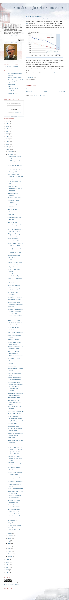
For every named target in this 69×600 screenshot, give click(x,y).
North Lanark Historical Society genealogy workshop (14, 388)
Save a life (10, 363)
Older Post (62, 91)
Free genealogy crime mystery (15, 481)
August (10, 538)
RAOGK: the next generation (15, 355)
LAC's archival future (13, 426)
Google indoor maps (13, 238)
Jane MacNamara (12, 91)
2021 (7, 126)
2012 (7, 149)
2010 (7, 562)
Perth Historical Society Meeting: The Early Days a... (15, 315)
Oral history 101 (12, 366)
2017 (7, 136)
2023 (7, 121)
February (10, 553)
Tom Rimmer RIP (12, 324)
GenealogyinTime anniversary (15, 332)
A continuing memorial (13, 444)
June (9, 543)
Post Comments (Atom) (39, 95)
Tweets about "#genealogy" (11, 66)
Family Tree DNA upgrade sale (16, 411)
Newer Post (29, 91)
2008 (7, 567)
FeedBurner (17, 112)
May (9, 546)
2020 (7, 128)
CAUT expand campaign (14, 255)
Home (45, 91)
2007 (7, 570)
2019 (7, 131)
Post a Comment (29, 88)
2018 (7, 134)
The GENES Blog (12, 93)
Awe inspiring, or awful (14, 397)
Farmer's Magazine (12, 423)
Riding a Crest (11, 523)
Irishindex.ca (11, 306)
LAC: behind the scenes (14, 361)
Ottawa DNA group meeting (15, 278)
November (11, 154)
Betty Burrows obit (12, 209)
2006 (7, 572)
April (9, 548)
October (10, 533)
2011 (7, 559)
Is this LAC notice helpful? (15, 241)
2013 (7, 146)
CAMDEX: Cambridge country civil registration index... (15, 458)
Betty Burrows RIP (12, 222)
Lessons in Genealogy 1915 (15, 299)
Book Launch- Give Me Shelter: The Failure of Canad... (14, 402)
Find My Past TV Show (14, 358)
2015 (7, 141)
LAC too (10, 212)
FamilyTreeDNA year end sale (15, 421)
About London (11, 437)
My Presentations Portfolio (15, 73)
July (9, 541)
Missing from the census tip (15, 297)
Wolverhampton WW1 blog (15, 262)
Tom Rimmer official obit (14, 252)
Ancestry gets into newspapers (15, 179)
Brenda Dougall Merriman (15, 77)
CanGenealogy (12, 84)
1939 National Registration (14, 285)
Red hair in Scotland (13, 470)
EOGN (10, 86)
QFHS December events (14, 327)
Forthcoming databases (13, 339)
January (10, 556)
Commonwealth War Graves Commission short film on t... (15, 515)
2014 (7, 144)
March (10, 551)
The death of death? (35, 16)
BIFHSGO (10, 75)
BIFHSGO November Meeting (15, 488)
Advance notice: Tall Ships (14, 217)
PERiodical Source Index (14, 197)
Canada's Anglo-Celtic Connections (39, 8)
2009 (7, 564)
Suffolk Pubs (11, 219)
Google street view (12, 186)
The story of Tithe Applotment (15, 414)
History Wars (11, 214)
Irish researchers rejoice (14, 467)
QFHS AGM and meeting (14, 525)
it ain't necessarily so (51, 73)
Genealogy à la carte (13, 88)
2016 (7, 139)
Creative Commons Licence (11, 584)
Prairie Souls (11, 330)
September (11, 535)
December (10, 151)
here (27, 23)
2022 (7, 123)
